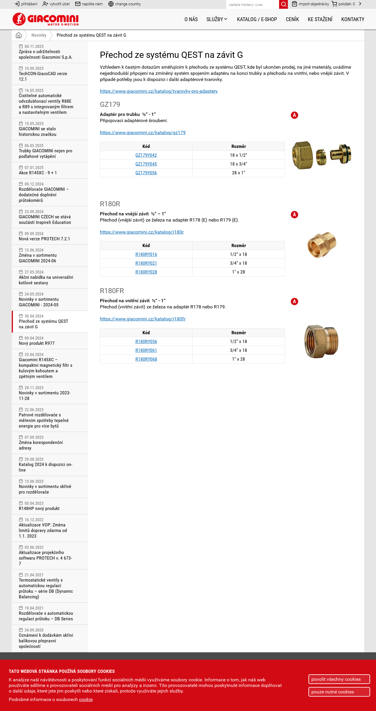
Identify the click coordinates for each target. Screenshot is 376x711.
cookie (86, 699)
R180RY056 (146, 341)
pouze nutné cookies (332, 692)
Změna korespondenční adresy (46, 443)
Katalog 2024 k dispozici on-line (46, 465)
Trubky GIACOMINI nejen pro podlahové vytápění (46, 151)
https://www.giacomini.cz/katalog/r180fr (142, 319)
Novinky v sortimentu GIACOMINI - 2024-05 (46, 300)
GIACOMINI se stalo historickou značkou (46, 129)
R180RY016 (146, 254)
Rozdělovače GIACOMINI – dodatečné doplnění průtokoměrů (46, 192)
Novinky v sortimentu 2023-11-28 (46, 393)
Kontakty (352, 19)
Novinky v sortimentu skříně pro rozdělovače (46, 487)
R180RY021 (146, 263)
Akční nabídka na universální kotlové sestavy (46, 278)
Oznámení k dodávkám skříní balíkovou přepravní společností (46, 638)
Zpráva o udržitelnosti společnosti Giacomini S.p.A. (46, 52)
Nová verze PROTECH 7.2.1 (46, 236)
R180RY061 (146, 350)
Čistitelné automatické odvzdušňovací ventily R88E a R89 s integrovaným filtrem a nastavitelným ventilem (46, 101)
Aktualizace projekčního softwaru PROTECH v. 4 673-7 (46, 555)
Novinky (38, 35)
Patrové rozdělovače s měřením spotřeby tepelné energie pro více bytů (46, 418)
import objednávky (310, 3)
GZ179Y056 (146, 172)
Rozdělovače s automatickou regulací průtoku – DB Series (46, 614)
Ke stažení (320, 19)
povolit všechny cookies (336, 679)
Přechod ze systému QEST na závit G (91, 35)
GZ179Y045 (146, 164)
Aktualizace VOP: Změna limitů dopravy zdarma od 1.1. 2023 (46, 528)
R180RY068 (146, 359)
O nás (191, 19)
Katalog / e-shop (257, 19)
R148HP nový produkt (46, 506)
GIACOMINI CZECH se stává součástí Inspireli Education (46, 217)
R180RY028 (146, 272)
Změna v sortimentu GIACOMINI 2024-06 (46, 256)
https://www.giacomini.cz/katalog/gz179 (143, 132)
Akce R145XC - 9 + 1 (46, 170)
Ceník (292, 19)
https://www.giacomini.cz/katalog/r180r (142, 232)
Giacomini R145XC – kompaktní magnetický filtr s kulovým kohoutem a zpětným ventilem (46, 365)
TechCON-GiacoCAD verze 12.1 (46, 74)
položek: (343, 3)
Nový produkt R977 (46, 341)
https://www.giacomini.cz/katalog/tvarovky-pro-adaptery (159, 91)
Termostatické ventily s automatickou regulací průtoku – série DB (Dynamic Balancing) (46, 585)
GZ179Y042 (146, 155)
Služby (217, 19)
